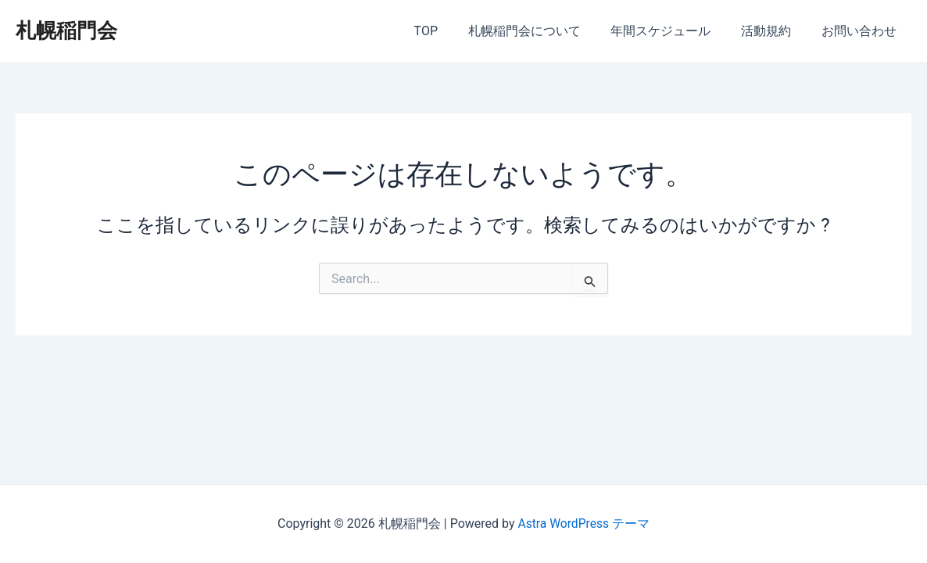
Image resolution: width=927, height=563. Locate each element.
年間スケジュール (674, 30)
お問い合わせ (861, 30)
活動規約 (774, 30)
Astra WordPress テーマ (583, 523)
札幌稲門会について (542, 30)
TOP (449, 30)
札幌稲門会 (66, 30)
